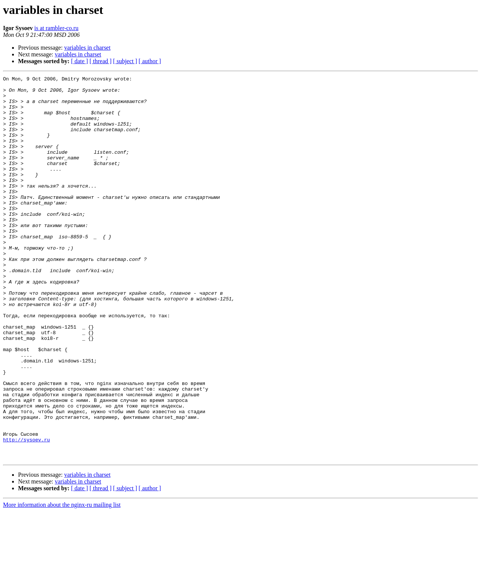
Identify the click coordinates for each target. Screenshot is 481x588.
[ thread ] (100, 61)
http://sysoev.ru (26, 512)
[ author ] (150, 61)
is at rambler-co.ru (56, 28)
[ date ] (79, 61)
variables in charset (87, 47)
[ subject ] (125, 61)
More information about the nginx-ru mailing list (62, 581)
